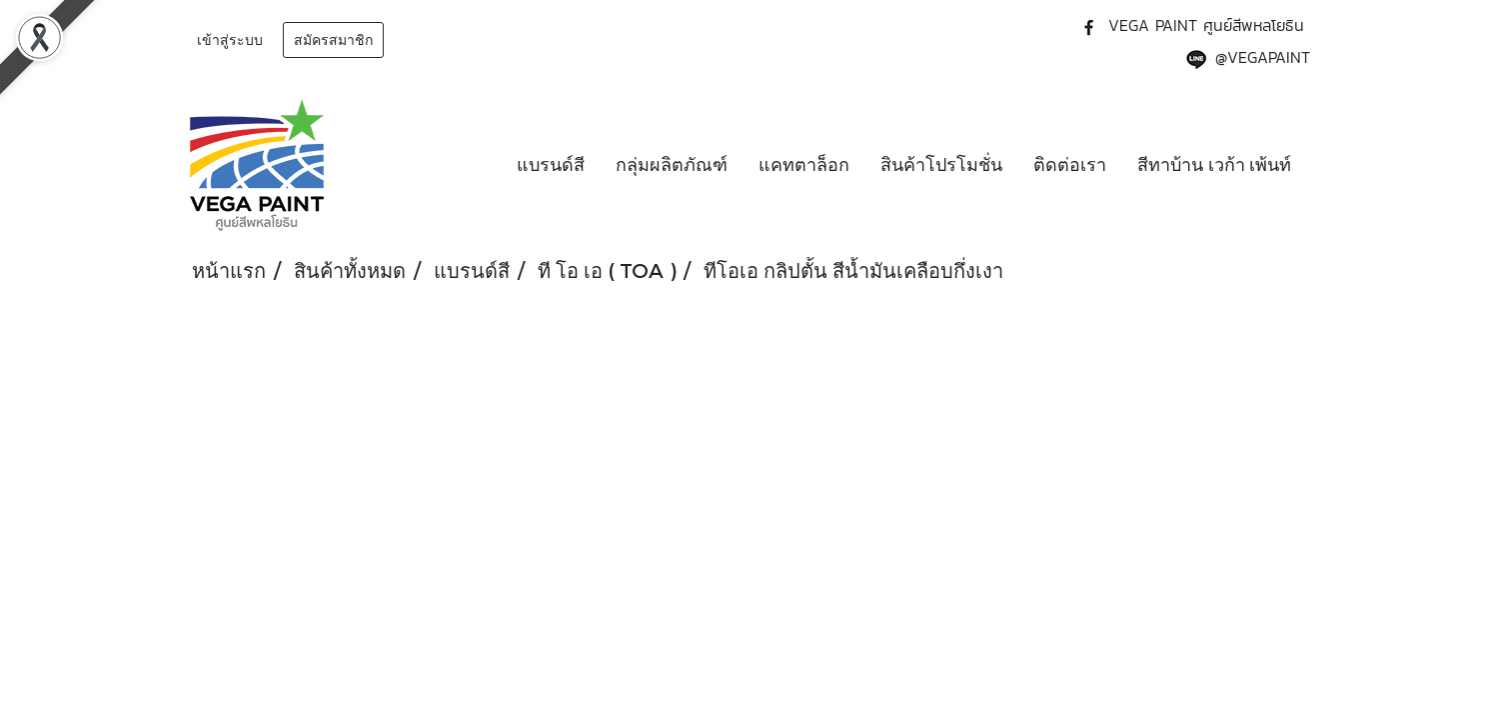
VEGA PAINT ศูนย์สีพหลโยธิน (1206, 25)
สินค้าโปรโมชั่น (941, 165)
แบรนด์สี (551, 165)
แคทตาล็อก (803, 165)
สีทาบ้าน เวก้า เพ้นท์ (1214, 165)
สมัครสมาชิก (333, 40)
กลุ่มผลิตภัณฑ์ (672, 165)
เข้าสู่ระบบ (230, 40)
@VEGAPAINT (1262, 57)
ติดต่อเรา (1069, 165)
